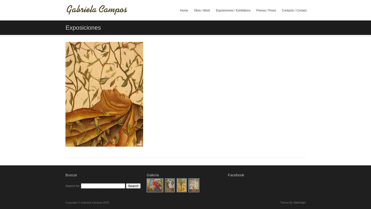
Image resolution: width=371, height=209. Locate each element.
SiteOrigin (300, 202)
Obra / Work (202, 10)
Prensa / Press (266, 10)
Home (184, 10)
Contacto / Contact (294, 10)
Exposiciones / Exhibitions (233, 10)
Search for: (72, 186)
